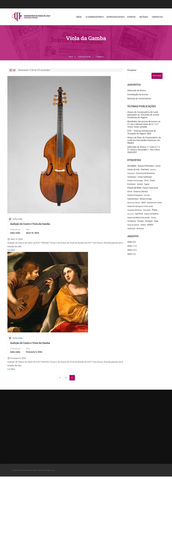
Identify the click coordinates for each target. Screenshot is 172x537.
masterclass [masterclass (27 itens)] (133, 199)
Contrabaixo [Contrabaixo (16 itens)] (131, 177)
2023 (129, 254)
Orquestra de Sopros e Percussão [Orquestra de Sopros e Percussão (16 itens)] (140, 206)
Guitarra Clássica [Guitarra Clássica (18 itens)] (140, 192)
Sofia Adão (18, 219)
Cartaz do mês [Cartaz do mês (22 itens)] (133, 170)
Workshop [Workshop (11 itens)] (140, 229)
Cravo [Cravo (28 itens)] (152, 180)
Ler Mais (11, 250)
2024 (129, 250)
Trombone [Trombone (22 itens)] (131, 221)
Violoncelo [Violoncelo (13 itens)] (131, 229)
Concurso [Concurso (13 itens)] (131, 173)
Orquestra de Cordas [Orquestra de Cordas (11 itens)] (154, 203)
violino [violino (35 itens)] (150, 225)
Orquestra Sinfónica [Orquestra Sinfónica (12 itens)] (134, 210)
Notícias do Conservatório (139, 98)
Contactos (157, 17)
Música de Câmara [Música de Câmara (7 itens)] (133, 203)
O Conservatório (94, 17)
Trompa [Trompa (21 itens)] (140, 221)
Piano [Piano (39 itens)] (154, 210)
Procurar (157, 76)
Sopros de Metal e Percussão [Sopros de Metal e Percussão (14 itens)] (138, 218)
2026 (129, 242)
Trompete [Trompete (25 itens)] (149, 221)
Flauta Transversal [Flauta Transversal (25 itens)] (150, 188)
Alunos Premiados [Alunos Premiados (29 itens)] (146, 166)
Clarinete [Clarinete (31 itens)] (145, 169)
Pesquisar (132, 70)
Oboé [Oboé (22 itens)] (143, 203)
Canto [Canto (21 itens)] (157, 166)
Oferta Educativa (114, 17)
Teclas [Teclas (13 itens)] (153, 218)
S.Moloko (53, 470)
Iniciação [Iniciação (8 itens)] (147, 195)
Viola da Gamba (85, 57)
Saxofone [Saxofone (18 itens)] (139, 214)
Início (79, 17)
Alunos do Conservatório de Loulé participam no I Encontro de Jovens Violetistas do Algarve (143, 115)
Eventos (131, 17)
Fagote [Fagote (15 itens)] (146, 184)
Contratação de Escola (137, 94)
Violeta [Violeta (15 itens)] (143, 225)
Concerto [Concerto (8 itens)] (153, 170)
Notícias (143, 17)
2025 (129, 246)
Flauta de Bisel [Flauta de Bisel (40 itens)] (134, 188)
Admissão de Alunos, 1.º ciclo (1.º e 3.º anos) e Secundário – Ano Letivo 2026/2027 (143, 150)
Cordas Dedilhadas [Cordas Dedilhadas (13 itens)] (145, 177)
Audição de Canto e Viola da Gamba (30, 224)
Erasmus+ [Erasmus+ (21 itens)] (131, 184)
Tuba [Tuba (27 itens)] (156, 221)
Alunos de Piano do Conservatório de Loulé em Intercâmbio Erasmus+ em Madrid (144, 140)
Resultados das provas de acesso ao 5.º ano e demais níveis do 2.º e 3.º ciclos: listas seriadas (143, 124)
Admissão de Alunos (136, 90)
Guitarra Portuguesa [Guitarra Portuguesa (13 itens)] (135, 195)
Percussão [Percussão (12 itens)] (147, 210)
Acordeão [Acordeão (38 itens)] (131, 166)
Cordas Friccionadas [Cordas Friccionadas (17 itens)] (135, 181)
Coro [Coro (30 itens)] (146, 180)
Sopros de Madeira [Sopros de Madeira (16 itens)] (151, 214)
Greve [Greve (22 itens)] (129, 192)
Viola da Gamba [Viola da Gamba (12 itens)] (133, 225)
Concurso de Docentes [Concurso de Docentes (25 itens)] (145, 173)
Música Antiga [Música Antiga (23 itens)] (146, 199)
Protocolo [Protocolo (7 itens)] (130, 214)
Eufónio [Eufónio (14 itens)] (140, 184)
